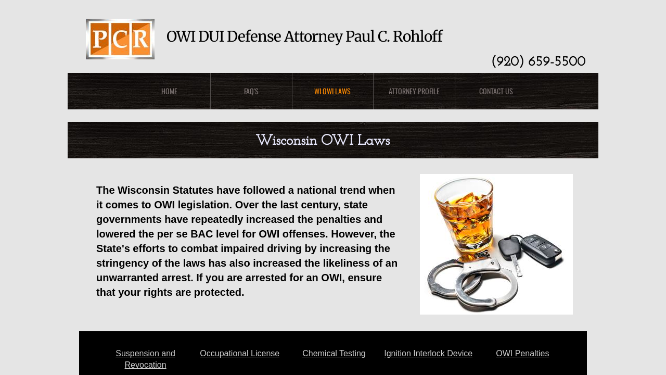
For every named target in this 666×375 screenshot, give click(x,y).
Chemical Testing (334, 353)
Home (169, 90)
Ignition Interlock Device (428, 353)
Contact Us (496, 90)
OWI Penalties (522, 353)
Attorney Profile (414, 90)
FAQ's (251, 90)
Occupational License (239, 353)
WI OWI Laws (332, 90)
